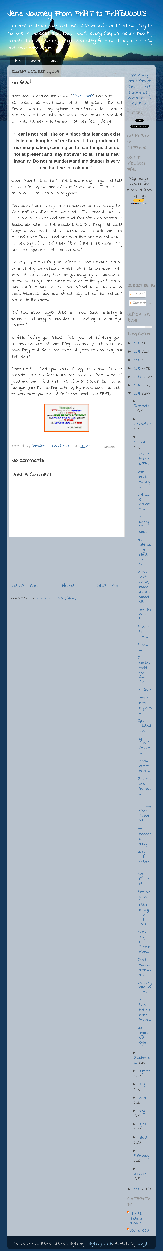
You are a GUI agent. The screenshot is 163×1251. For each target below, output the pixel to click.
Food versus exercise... (144, 967)
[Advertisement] (67, 559)
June (142, 1098)
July (142, 1084)
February (142, 1156)
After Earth (82, 96)
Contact (35, 61)
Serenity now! (144, 894)
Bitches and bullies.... (144, 786)
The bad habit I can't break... (145, 1010)
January (140, 1174)
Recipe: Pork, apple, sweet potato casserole (144, 587)
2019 (138, 343)
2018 (138, 352)
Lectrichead (139, 1230)
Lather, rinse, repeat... (145, 705)
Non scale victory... (144, 479)
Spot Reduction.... (144, 726)
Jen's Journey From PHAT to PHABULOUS (76, 14)
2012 (138, 1189)
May (142, 1111)
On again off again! (143, 1035)
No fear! (145, 690)
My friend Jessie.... (144, 746)
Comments (140, 303)
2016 (138, 369)
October (140, 442)
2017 (138, 360)
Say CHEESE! (144, 879)
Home (18, 61)
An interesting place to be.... (144, 552)
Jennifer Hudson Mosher (136, 1218)
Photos (53, 61)
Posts (136, 294)
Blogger (143, 1244)
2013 (138, 394)
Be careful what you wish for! (144, 670)
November (142, 424)
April (142, 1124)
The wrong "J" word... (144, 524)
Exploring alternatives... (145, 987)
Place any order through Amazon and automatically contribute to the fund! (139, 89)
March (143, 1138)
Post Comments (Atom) (56, 598)
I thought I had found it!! (144, 811)
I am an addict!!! (144, 614)
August (144, 1071)
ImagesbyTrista (99, 1244)
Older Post (109, 586)
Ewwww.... (144, 647)
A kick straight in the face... (144, 915)
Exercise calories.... (144, 502)
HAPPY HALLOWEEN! (143, 459)
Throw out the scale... (145, 766)
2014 (138, 385)
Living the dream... (144, 859)
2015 (138, 377)
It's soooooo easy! (144, 836)
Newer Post (25, 586)
